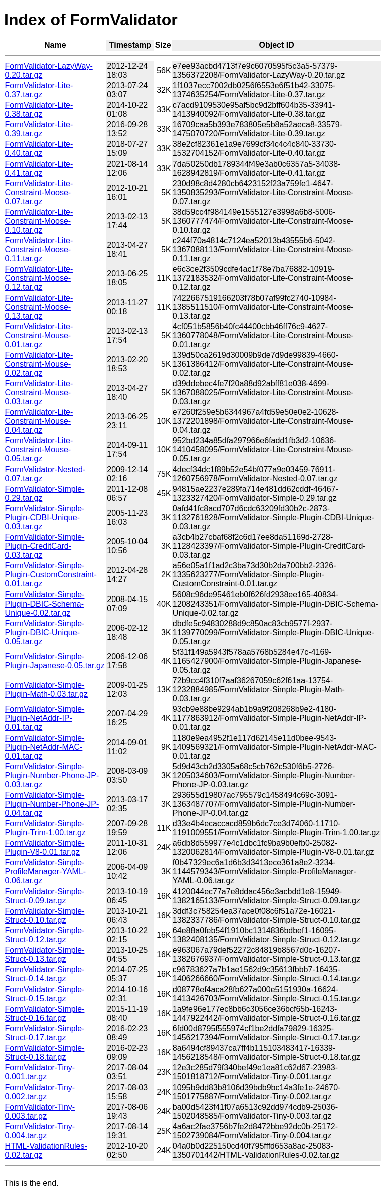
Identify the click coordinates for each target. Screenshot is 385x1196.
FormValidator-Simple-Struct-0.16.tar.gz (45, 1013)
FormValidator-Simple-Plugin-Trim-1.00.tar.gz (45, 828)
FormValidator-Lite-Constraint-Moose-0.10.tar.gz (39, 221)
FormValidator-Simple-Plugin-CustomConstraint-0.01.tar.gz (51, 574)
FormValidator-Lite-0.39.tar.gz (39, 129)
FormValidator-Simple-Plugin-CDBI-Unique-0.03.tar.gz (45, 517)
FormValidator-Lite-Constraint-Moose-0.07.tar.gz (39, 192)
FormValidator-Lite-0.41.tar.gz (39, 168)
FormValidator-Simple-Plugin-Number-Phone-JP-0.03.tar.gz (52, 775)
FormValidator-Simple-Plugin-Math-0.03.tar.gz (46, 689)
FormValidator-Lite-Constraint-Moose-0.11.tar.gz (39, 249)
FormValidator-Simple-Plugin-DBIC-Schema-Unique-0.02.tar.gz (45, 603)
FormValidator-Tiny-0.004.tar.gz (40, 1131)
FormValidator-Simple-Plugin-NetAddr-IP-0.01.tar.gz (45, 718)
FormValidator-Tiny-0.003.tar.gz (40, 1111)
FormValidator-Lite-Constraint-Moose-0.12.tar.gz (39, 278)
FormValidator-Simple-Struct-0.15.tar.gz (45, 994)
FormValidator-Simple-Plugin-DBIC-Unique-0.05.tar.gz (45, 632)
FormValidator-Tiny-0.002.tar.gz (40, 1092)
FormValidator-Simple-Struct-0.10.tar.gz (45, 915)
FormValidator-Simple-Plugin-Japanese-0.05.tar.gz (55, 661)
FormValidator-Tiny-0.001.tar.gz (40, 1072)
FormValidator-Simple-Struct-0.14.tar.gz (45, 974)
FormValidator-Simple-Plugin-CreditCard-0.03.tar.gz (45, 546)
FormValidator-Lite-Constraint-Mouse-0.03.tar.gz (39, 392)
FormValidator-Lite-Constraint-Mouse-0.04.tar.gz (39, 421)
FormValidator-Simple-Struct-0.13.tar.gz (45, 954)
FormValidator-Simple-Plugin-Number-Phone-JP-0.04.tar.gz (52, 804)
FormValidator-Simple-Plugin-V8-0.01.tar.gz (45, 847)
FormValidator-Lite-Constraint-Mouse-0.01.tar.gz (39, 335)
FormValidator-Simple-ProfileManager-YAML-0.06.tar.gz (45, 871)
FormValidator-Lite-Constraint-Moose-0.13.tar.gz (39, 307)
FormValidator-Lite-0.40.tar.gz (39, 148)
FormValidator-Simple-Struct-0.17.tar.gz (45, 1033)
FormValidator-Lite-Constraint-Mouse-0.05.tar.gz (39, 449)
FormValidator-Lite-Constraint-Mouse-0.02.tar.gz (39, 364)
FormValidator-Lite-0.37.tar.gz (39, 90)
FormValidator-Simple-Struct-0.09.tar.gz (45, 896)
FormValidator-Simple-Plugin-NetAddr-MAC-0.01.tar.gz (45, 747)
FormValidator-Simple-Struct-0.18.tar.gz (45, 1052)
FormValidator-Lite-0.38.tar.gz (39, 109)
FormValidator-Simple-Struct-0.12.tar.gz (45, 935)
